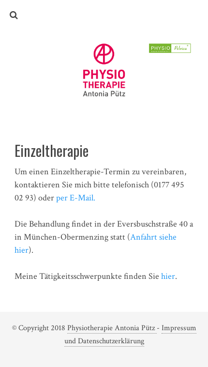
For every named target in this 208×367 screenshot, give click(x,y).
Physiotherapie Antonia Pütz (112, 328)
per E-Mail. (75, 197)
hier (168, 276)
